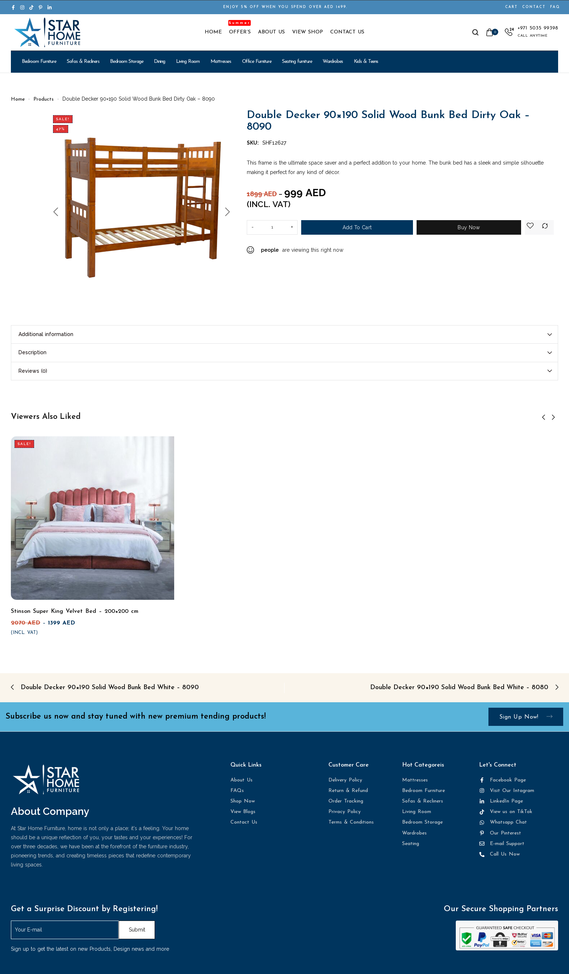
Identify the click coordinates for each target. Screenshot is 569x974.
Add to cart (357, 227)
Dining (159, 61)
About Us (271, 32)
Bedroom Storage (126, 61)
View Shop (307, 32)
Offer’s (240, 32)
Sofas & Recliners (83, 61)
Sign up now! (525, 717)
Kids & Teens (366, 61)
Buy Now (469, 227)
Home (213, 32)
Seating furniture (297, 61)
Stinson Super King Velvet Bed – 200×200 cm (74, 611)
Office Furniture (256, 61)
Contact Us (347, 32)
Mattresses (220, 61)
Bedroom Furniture (39, 61)
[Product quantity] (272, 227)
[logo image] (47, 32)
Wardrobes (333, 61)
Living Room (188, 61)
